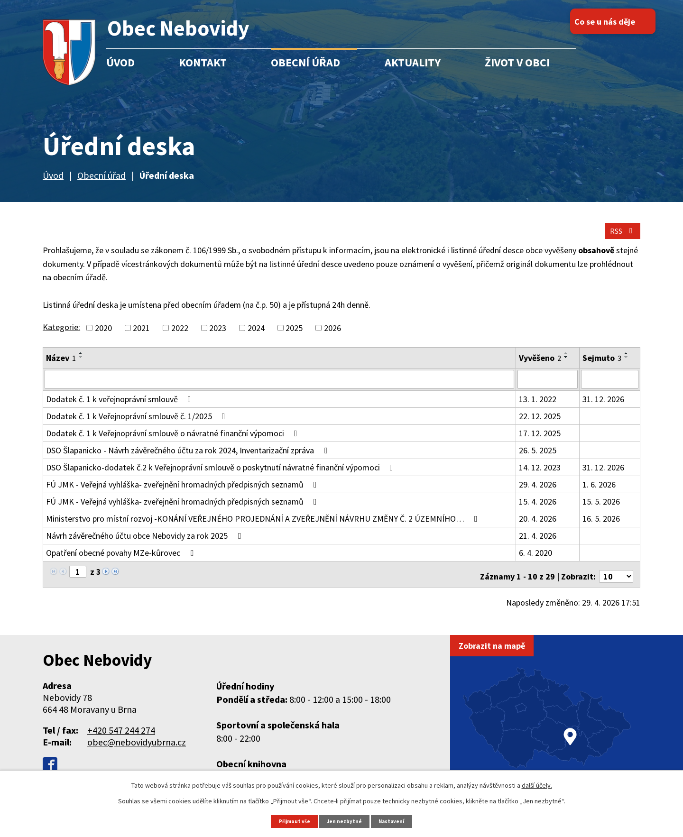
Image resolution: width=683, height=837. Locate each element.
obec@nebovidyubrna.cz (136, 746)
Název (61, 367)
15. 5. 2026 (601, 510)
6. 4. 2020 (535, 561)
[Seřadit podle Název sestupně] (81, 366)
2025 (294, 337)
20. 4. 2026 (537, 527)
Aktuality (413, 62)
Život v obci (517, 62)
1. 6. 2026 (599, 492)
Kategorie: (61, 336)
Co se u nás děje (623, 21)
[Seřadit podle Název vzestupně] (81, 363)
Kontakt (203, 62)
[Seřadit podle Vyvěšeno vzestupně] (566, 363)
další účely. (537, 784)
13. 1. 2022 (537, 407)
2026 (332, 337)
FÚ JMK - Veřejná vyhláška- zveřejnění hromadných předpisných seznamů (183, 492)
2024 (256, 337)
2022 (179, 337)
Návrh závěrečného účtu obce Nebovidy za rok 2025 (145, 544)
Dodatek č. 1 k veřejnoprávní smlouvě (120, 407)
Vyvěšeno (540, 367)
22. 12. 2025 (540, 424)
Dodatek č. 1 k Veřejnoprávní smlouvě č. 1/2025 (137, 424)
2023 (217, 337)
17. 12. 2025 (540, 441)
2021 (141, 337)
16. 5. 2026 (601, 527)
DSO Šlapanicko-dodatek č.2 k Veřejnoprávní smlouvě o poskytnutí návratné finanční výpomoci (221, 475)
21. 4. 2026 (537, 544)
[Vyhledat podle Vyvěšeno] (547, 388)
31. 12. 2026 (603, 407)
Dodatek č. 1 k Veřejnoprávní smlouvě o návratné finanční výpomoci (173, 441)
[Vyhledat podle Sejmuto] (609, 388)
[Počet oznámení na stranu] (616, 580)
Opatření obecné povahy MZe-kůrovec (121, 561)
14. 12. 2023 (540, 475)
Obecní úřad (305, 62)
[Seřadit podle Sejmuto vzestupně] (626, 363)
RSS (618, 238)
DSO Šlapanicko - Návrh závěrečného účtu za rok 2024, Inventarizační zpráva (188, 458)
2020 (103, 337)
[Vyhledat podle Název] (279, 388)
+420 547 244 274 (121, 734)
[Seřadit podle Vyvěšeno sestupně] (566, 366)
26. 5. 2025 (537, 458)
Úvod (120, 62)
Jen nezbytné (345, 820)
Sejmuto (601, 367)
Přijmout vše (290, 820)
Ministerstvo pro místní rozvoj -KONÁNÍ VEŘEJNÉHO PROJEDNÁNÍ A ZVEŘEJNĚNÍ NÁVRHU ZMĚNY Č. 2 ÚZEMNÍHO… (263, 527)
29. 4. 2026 (537, 492)
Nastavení (396, 820)
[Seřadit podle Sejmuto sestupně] (626, 366)
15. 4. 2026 (537, 510)
